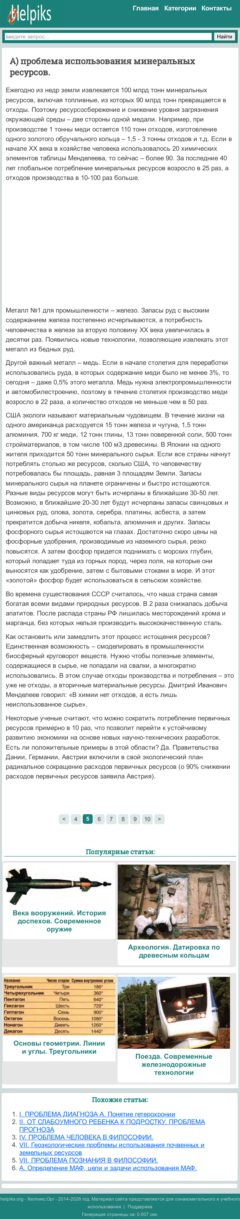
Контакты (217, 8)
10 (147, 819)
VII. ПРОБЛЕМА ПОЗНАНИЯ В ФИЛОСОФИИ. (88, 1160)
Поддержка (140, 1206)
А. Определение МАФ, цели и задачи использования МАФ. (108, 1168)
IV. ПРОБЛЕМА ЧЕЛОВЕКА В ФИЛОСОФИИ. (86, 1137)
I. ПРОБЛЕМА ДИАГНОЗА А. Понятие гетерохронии (97, 1114)
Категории (180, 8)
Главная (146, 8)
